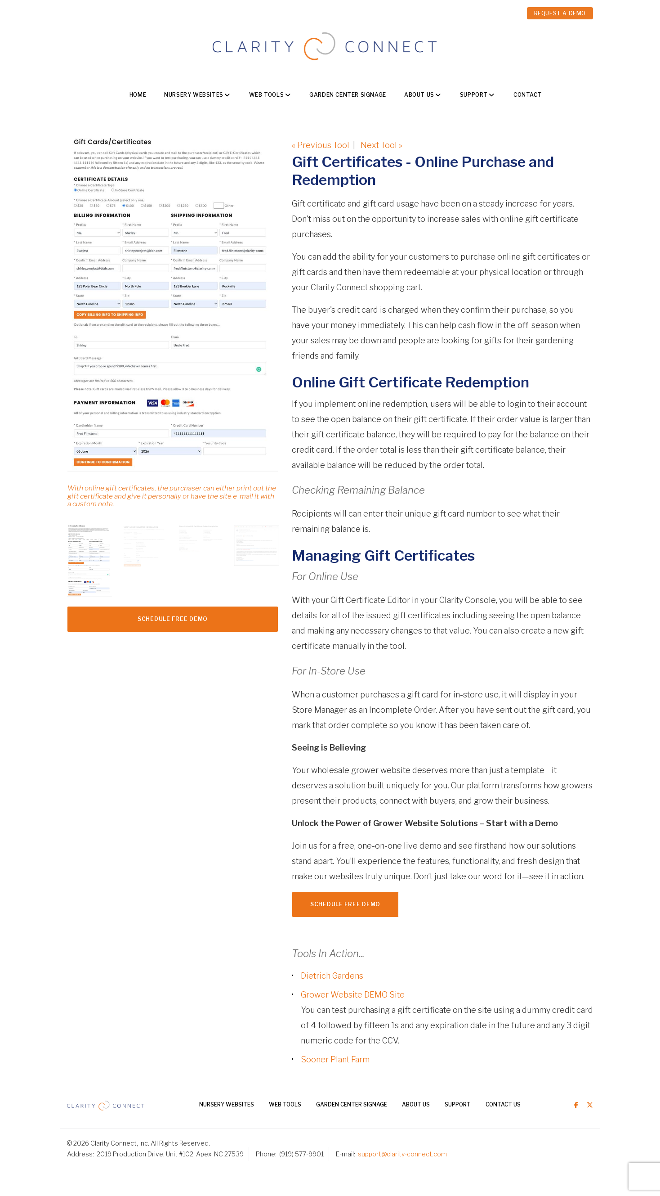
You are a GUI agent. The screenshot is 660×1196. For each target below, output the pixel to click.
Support (474, 94)
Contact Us (503, 1104)
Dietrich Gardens (332, 975)
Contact (527, 94)
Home (137, 94)
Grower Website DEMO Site (353, 994)
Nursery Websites (193, 94)
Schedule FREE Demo (173, 619)
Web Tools (266, 94)
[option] (172, 327)
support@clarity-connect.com (402, 1154)
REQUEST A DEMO (560, 13)
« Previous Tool (320, 145)
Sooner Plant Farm (335, 1059)
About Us (419, 94)
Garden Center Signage (347, 94)
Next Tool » (381, 145)
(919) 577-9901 (301, 1154)
